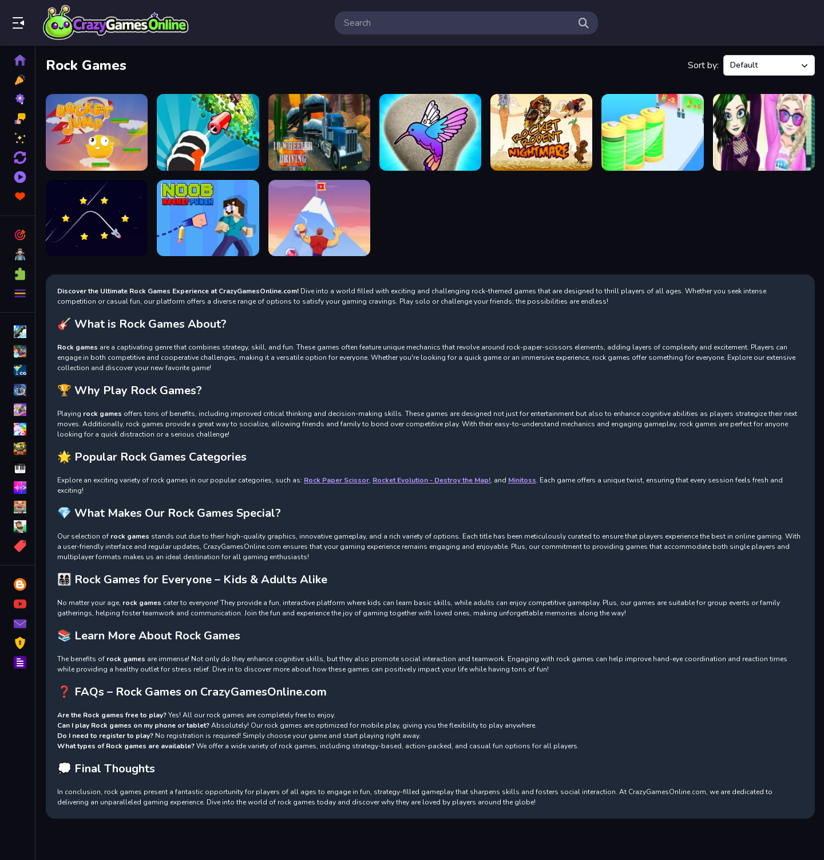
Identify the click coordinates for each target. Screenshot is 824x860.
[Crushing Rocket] (208, 132)
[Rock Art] (430, 132)
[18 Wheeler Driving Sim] (319, 132)
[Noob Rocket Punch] (208, 218)
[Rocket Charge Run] (652, 132)
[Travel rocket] (97, 218)
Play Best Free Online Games (116, 23)
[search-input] (457, 23)
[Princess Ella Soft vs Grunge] (764, 132)
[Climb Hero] (319, 218)
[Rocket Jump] (97, 132)
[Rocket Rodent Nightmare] (541, 132)
